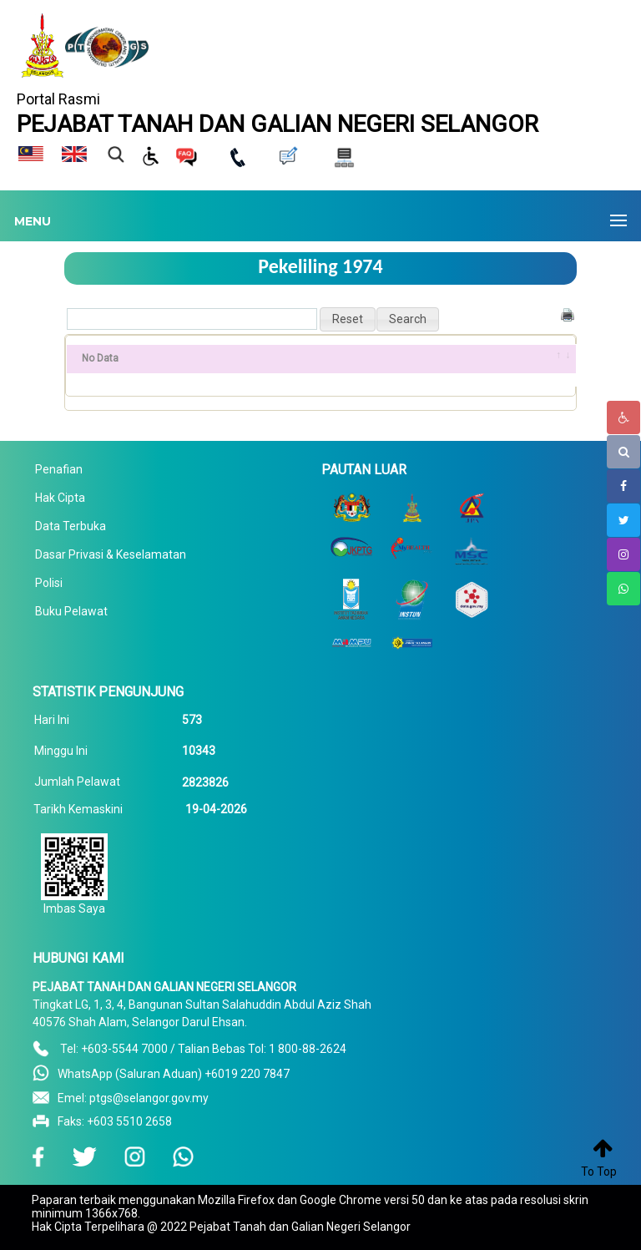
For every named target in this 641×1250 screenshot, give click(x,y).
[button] (348, 319)
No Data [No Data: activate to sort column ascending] (100, 358)
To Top (599, 1171)
